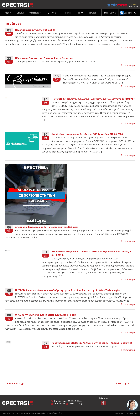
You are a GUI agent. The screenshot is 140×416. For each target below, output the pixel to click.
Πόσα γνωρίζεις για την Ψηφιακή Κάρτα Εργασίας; (44, 58)
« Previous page (15, 383)
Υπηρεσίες (35, 12)
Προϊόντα (52, 12)
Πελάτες (67, 12)
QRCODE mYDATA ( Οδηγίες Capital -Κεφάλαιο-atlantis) (46, 314)
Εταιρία (20, 12)
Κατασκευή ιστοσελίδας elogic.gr (126, 413)
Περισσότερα (128, 47)
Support (127, 12)
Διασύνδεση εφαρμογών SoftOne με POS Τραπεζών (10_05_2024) (87, 134)
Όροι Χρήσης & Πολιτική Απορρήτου (49, 413)
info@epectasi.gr (76, 403)
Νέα (80, 12)
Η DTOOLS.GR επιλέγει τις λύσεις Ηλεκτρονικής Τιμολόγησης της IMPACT (93, 98)
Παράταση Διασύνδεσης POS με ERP (35, 29)
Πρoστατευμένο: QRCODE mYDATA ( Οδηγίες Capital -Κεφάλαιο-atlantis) (91, 342)
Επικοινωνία (110, 12)
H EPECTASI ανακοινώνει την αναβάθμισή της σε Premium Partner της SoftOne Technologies (67, 290)
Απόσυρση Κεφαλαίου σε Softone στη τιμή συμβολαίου (46, 226)
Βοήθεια (94, 12)
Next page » (122, 383)
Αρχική (8, 12)
